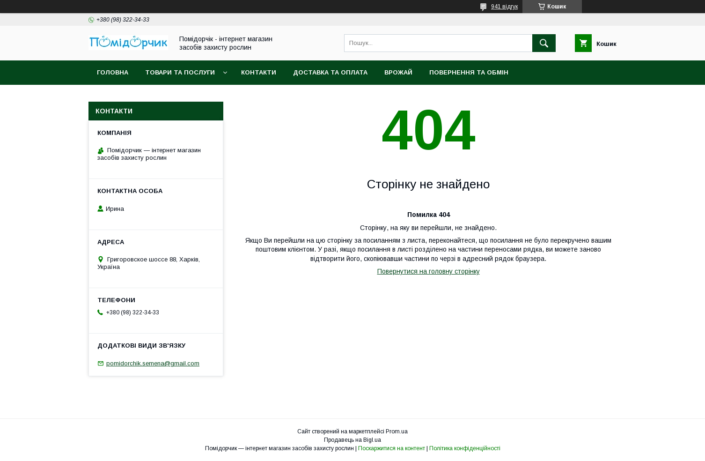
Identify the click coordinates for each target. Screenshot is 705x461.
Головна (112, 72)
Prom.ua (397, 431)
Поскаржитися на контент (391, 448)
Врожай (398, 72)
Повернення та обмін (468, 72)
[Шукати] (544, 43)
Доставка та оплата (330, 72)
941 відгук (504, 6)
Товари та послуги (180, 72)
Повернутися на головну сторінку (428, 271)
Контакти (258, 72)
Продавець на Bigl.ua (352, 440)
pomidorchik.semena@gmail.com (152, 363)
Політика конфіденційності (464, 448)
